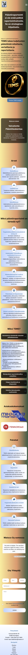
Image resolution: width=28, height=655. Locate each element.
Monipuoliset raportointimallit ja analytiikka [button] (13, 375)
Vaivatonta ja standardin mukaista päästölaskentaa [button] (12, 336)
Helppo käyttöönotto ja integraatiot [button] (13, 383)
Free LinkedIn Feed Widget (19, 549)
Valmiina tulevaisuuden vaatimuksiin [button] (13, 391)
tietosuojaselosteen (18, 596)
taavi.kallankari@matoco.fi (16, 632)
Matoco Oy (9, 537)
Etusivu (14, 638)
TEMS (14, 644)
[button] (14, 415)
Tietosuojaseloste (14, 651)
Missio (14, 642)
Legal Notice (14, 649)
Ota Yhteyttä (14, 647)
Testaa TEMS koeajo (15, 100)
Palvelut (14, 645)
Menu (26, 3)
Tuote (14, 640)
